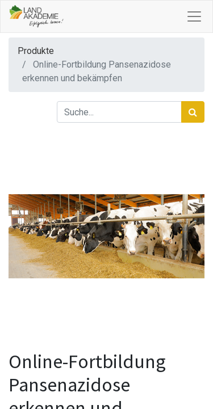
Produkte (36, 50)
